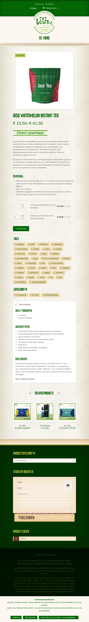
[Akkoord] (85, 609)
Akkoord (16, 618)
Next (59, 393)
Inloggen (33, 8)
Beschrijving (24, 304)
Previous (30, 393)
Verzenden (26, 518)
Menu (46, 38)
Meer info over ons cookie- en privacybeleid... (58, 618)
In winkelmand (21, 229)
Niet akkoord (30, 618)
